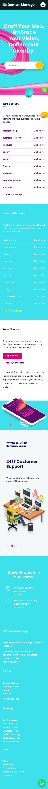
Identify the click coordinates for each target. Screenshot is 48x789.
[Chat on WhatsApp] (41, 782)
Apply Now (12, 355)
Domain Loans (10, 727)
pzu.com (7, 268)
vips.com (7, 187)
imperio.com (9, 247)
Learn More (19, 595)
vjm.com (7, 275)
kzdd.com (8, 303)
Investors (8, 764)
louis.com (8, 173)
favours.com (9, 240)
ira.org (6, 289)
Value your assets (15, 362)
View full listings (14, 194)
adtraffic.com (10, 282)
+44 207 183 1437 (11, 699)
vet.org (6, 254)
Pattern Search (11, 741)
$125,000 (40, 296)
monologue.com (12, 180)
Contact (7, 775)
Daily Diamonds (11, 738)
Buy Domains (10, 720)
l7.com (6, 166)
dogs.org (8, 144)
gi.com (6, 151)
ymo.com (7, 261)
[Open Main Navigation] (43, 4)
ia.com (6, 159)
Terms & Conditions (13, 771)
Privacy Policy (10, 768)
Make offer (39, 130)
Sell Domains (10, 723)
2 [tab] (16, 545)
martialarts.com (12, 137)
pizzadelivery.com (12, 296)
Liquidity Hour (10, 730)
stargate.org (10, 130)
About (6, 761)
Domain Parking (11, 734)
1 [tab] (12, 545)
